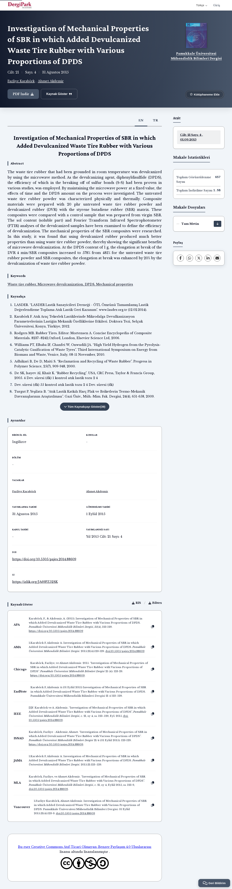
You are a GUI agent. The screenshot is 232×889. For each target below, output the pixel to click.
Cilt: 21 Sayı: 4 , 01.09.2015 (191, 137)
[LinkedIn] (208, 258)
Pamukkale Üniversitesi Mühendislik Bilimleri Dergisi (196, 55)
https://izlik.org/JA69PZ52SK (35, 582)
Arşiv (177, 118)
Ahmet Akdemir (51, 81)
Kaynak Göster (59, 94)
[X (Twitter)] (198, 258)
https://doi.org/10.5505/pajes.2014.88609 (44, 559)
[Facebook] (180, 258)
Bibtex (155, 603)
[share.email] (217, 258)
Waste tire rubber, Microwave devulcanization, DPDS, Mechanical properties (70, 284)
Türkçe (201, 5)
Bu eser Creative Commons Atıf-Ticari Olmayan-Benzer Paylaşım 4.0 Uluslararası (84, 847)
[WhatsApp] (189, 258)
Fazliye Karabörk (21, 81)
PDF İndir (23, 94)
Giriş (216, 5)
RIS (136, 603)
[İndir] (217, 224)
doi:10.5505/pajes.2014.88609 (125, 651)
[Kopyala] (153, 627)
